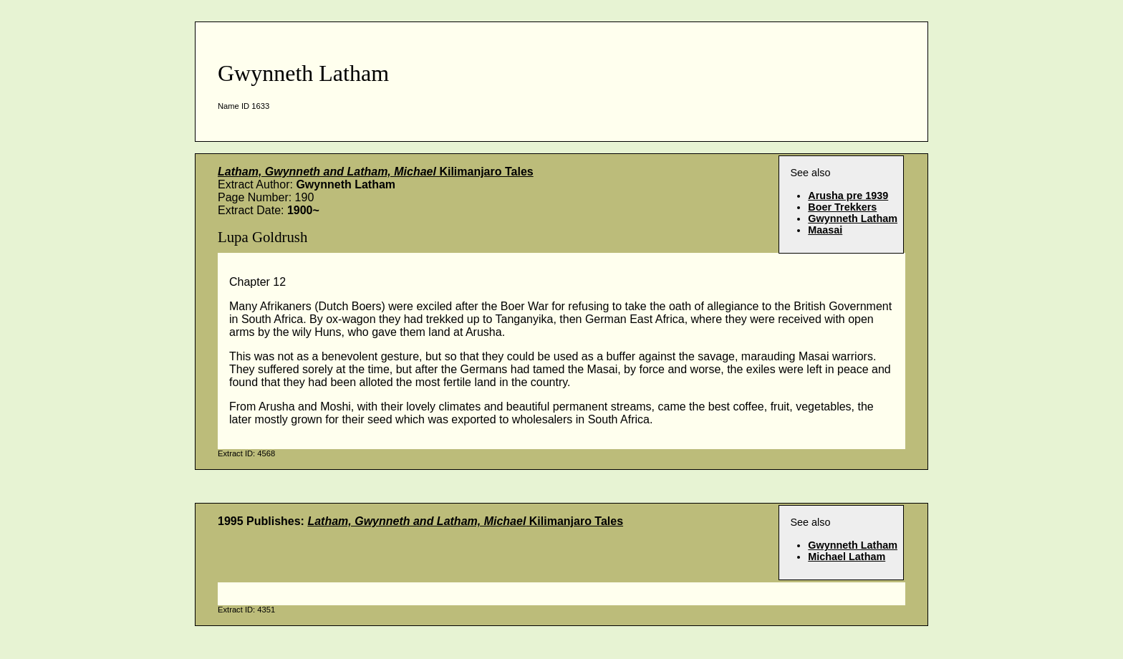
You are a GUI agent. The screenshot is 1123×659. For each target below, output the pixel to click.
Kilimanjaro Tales (376, 171)
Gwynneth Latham (852, 218)
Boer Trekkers (842, 207)
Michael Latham (846, 556)
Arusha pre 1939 (848, 195)
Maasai (825, 230)
